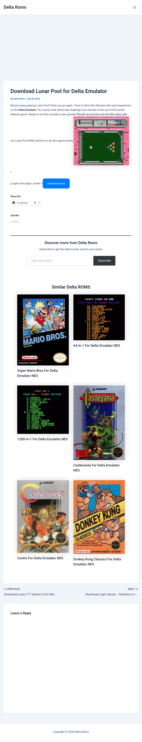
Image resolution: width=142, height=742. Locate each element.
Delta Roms (15, 7)
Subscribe (104, 260)
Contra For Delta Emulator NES (40, 558)
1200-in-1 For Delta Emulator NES (42, 439)
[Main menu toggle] (134, 7)
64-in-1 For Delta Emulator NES (96, 345)
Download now (56, 183)
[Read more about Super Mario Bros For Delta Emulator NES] (43, 329)
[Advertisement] (71, 43)
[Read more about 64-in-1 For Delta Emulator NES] (99, 317)
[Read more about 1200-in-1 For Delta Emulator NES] (43, 409)
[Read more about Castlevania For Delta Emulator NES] (99, 422)
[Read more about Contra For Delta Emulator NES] (43, 516)
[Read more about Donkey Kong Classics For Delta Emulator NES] (99, 517)
